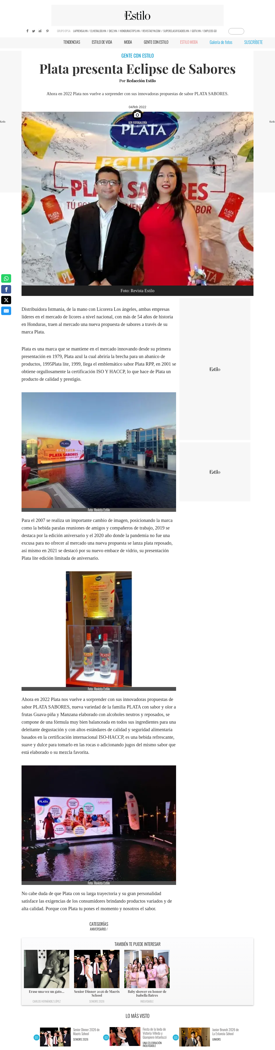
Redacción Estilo (141, 80)
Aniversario (98, 928)
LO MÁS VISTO (138, 1015)
